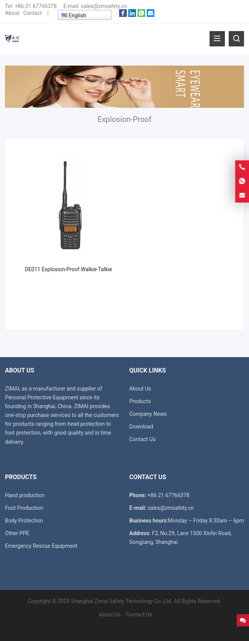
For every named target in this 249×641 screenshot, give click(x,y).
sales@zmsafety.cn (104, 6)
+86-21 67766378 (36, 6)
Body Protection (24, 520)
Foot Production (24, 508)
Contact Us (142, 439)
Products (140, 401)
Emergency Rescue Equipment (41, 546)
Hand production (25, 495)
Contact (32, 13)
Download (141, 426)
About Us (140, 389)
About (12, 13)
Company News (148, 414)
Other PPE (17, 533)
